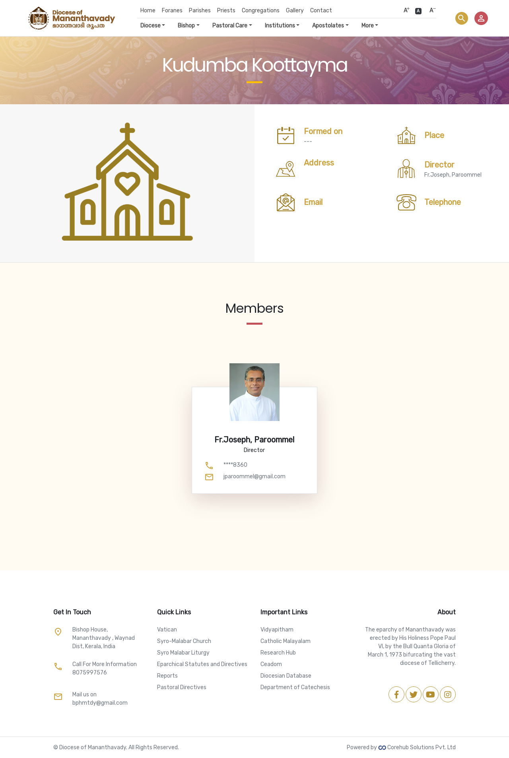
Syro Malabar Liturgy (183, 652)
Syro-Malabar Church (184, 641)
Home (147, 10)
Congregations (261, 10)
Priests (226, 10)
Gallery (295, 10)
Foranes (172, 10)
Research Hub (278, 652)
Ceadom (271, 664)
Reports (167, 675)
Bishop (186, 25)
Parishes (200, 10)
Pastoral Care (229, 25)
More (367, 25)
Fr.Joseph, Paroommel (453, 169)
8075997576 (89, 672)
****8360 (235, 465)
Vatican (167, 629)
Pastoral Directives (181, 687)
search (461, 18)
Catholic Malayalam (285, 641)
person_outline (481, 18)
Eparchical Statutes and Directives (202, 664)
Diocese (150, 25)
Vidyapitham (276, 629)
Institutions (280, 25)
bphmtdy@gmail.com (100, 703)
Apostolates (328, 25)
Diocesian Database (285, 675)
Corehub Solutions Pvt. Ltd (417, 747)
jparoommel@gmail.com (254, 476)
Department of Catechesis (295, 687)
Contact (321, 10)
